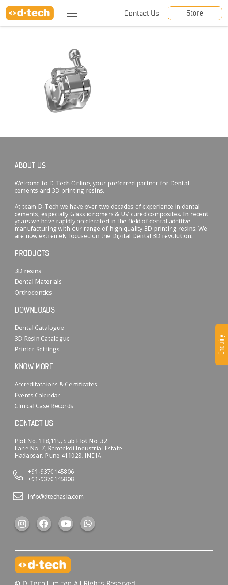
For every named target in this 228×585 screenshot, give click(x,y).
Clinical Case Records (44, 406)
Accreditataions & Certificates (56, 384)
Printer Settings (37, 349)
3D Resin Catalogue (42, 339)
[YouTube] (65, 523)
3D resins (28, 271)
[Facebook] (44, 523)
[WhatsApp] (87, 523)
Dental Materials (38, 282)
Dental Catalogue (39, 328)
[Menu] (72, 13)
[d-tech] (30, 13)
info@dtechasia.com (56, 496)
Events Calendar (37, 395)
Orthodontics (33, 292)
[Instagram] (22, 523)
